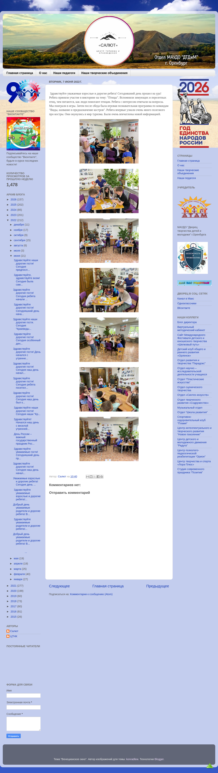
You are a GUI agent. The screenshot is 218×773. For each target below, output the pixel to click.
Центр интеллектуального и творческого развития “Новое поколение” (194, 431)
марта (18, 568)
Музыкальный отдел (189, 407)
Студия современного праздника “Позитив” (190, 471)
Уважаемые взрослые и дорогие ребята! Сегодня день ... (26, 481)
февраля (20, 574)
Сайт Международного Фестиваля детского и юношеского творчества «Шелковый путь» (192, 339)
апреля (18, 563)
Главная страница (19, 73)
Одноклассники (186, 303)
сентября (20, 240)
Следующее (59, 586)
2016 (14, 611)
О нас (43, 73)
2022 (14, 220)
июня (17, 255)
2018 (14, 601)
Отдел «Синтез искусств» (193, 394)
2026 (14, 199)
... (26, 550)
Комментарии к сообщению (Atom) (91, 594)
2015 (14, 616)
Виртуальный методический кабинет (191, 329)
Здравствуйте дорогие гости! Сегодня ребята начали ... (24, 294)
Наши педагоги (64, 73)
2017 (14, 606)
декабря (19, 224)
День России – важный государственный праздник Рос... (25, 439)
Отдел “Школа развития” (192, 412)
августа (19, 245)
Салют (14, 631)
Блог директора (187, 322)
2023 (14, 215)
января (18, 579)
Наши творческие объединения (104, 73)
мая (16, 558)
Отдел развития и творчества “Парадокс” (191, 362)
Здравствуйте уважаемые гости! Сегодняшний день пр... (26, 453)
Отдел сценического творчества (189, 389)
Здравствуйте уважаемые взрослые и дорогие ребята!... (27, 494)
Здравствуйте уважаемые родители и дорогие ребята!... (26, 524)
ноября (18, 229)
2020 (14, 590)
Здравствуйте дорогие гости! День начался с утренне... (27, 353)
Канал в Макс (185, 298)
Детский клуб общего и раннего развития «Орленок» (191, 352)
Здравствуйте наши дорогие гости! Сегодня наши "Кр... (26, 411)
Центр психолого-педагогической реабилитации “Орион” (191, 453)
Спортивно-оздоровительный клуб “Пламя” (191, 420)
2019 (14, 596)
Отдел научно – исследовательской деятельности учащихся (192, 371)
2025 (14, 204)
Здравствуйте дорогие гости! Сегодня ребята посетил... (24, 383)
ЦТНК (13, 636)
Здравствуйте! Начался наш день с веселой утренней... (26, 424)
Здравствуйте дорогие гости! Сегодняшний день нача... (26, 309)
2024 (14, 209)
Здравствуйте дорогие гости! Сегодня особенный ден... (26, 339)
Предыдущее (157, 586)
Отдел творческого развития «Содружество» (193, 401)
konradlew (132, 759)
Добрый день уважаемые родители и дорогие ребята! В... (26, 509)
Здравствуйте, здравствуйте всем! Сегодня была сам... (26, 279)
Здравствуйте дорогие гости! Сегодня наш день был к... (26, 397)
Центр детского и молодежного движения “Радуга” (192, 442)
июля (17, 250)
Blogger (159, 759)
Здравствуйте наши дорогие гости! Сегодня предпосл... (25, 265)
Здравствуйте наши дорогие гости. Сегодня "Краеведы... (25, 324)
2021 (14, 585)
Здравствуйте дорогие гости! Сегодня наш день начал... (26, 368)
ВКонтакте (183, 308)
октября (19, 235)
